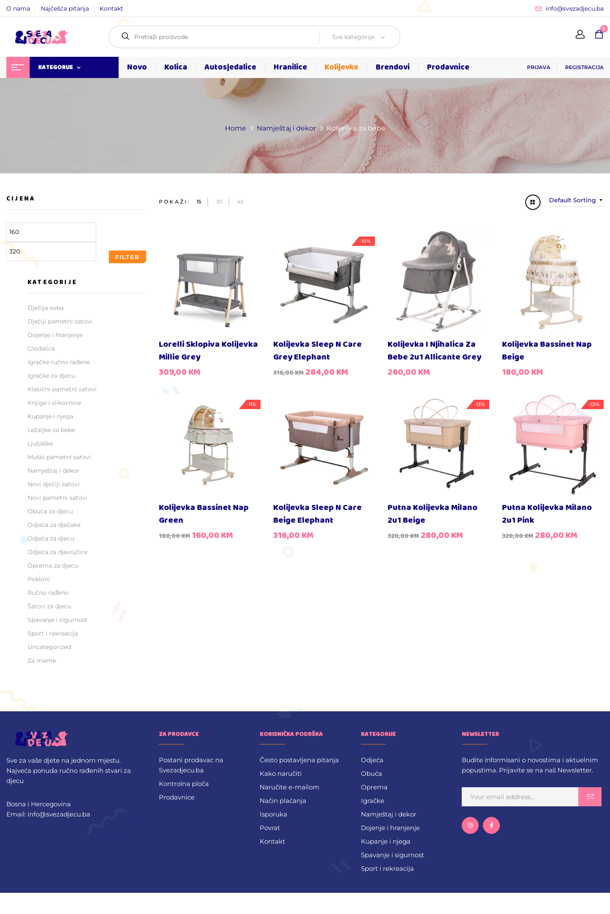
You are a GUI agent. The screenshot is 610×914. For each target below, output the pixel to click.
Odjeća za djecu (51, 538)
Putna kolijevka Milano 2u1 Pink (547, 514)
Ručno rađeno (48, 592)
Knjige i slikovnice (54, 403)
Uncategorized (49, 647)
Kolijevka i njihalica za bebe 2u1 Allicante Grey (434, 351)
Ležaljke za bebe (51, 430)
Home (235, 128)
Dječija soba (46, 308)
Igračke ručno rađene (59, 362)
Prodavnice (176, 797)
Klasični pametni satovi (62, 389)
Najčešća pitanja (65, 8)
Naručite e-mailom (289, 787)
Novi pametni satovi (57, 498)
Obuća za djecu (50, 511)
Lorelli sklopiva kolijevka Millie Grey (208, 351)
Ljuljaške (40, 443)
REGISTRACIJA (584, 67)
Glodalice (41, 348)
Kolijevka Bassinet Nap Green (204, 514)
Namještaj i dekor (286, 128)
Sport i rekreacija (53, 633)
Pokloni (39, 579)
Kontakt (111, 8)
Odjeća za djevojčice (58, 552)
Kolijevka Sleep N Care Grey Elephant (317, 351)
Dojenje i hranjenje (55, 335)
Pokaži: (174, 201)
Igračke (372, 801)
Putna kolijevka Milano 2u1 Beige (432, 514)
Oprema (374, 787)
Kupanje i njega (50, 416)
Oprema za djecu (53, 565)
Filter (127, 257)
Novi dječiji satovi (54, 484)
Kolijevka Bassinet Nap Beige (547, 351)
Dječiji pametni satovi (60, 321)
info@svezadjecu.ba (575, 8)
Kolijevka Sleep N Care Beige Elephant (317, 514)
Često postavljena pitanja (299, 760)
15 (199, 201)
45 (240, 201)
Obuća (371, 773)
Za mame (42, 660)
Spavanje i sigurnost (58, 620)
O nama (18, 8)
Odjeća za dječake (54, 525)
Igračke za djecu (51, 375)
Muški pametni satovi (59, 457)
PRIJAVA (538, 67)
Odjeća (372, 760)
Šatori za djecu (49, 606)
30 (219, 201)
